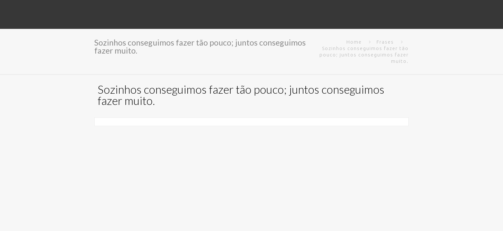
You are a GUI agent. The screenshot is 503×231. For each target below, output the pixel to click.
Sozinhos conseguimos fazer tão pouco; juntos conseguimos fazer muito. (364, 55)
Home (354, 42)
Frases (385, 42)
